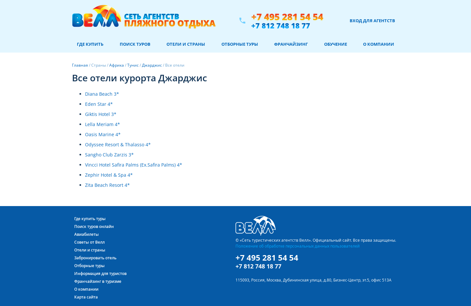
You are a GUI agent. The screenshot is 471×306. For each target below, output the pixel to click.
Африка (116, 65)
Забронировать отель (95, 258)
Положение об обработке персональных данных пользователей (298, 246)
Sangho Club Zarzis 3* (109, 155)
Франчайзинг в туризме (97, 281)
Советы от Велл (89, 242)
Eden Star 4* (99, 104)
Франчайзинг (291, 44)
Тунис (133, 65)
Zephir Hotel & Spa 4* (109, 175)
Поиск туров (135, 44)
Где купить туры (90, 218)
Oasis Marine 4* (103, 134)
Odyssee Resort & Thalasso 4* (118, 144)
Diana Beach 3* (102, 94)
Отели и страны (185, 44)
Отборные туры (239, 44)
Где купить (90, 44)
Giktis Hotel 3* (100, 114)
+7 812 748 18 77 (280, 25)
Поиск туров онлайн (94, 226)
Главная (80, 65)
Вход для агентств (372, 21)
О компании (378, 44)
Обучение (335, 44)
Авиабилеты (86, 234)
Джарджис (152, 65)
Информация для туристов (100, 273)
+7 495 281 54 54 (287, 17)
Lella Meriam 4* (102, 124)
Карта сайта (86, 297)
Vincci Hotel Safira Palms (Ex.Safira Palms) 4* (133, 165)
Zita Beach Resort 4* (107, 185)
